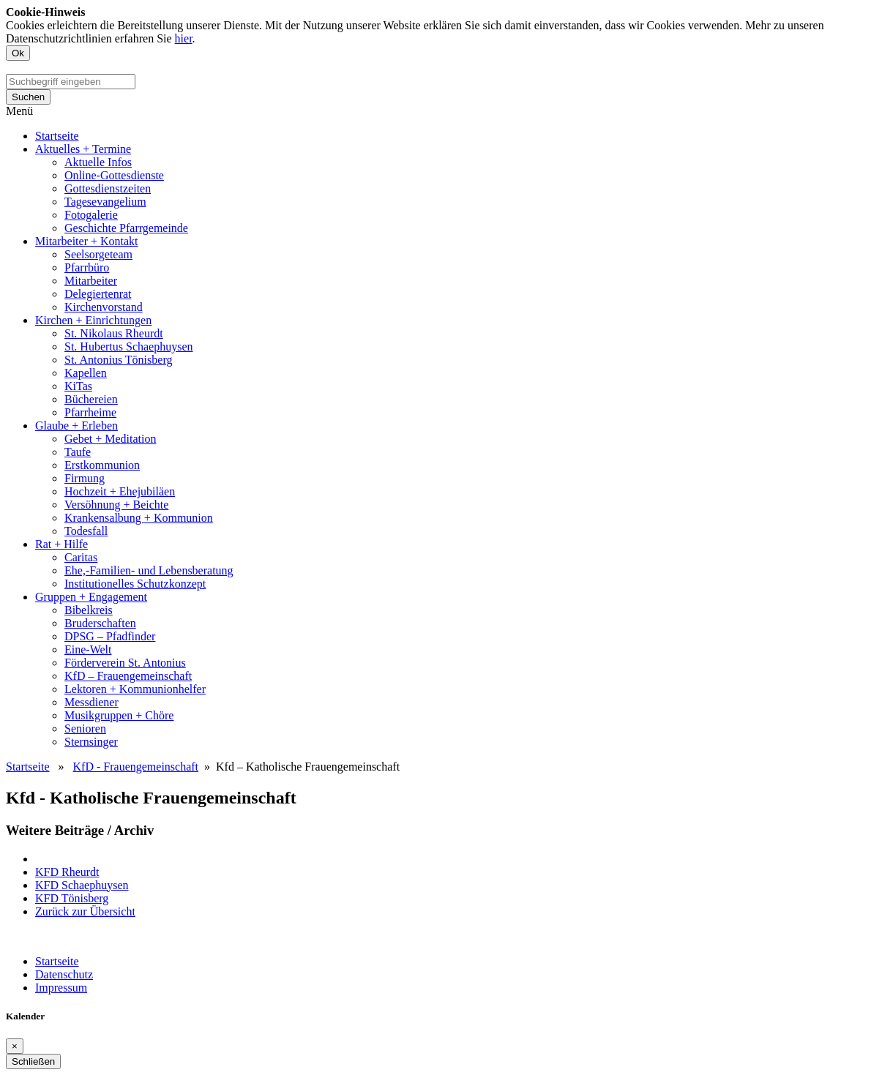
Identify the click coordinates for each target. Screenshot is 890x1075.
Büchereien (91, 399)
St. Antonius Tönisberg (118, 359)
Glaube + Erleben (76, 425)
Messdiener (91, 702)
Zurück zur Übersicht (85, 911)
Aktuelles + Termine (83, 149)
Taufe (77, 452)
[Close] (14, 1046)
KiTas (78, 386)
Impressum (61, 987)
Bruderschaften (100, 623)
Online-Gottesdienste (114, 175)
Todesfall (86, 531)
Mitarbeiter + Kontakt (86, 241)
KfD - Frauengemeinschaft (136, 766)
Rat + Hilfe (61, 544)
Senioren (85, 728)
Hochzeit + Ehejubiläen (119, 491)
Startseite (57, 136)
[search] (70, 81)
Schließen (33, 1061)
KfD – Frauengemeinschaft (128, 676)
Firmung (84, 478)
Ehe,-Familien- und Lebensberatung (148, 570)
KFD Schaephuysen (82, 885)
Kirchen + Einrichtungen (93, 320)
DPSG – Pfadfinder (109, 636)
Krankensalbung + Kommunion (138, 518)
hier (183, 38)
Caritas (80, 557)
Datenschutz (64, 974)
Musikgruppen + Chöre (118, 715)
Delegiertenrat (98, 294)
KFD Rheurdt (67, 872)
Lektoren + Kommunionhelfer (135, 689)
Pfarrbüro (86, 267)
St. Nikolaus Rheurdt (113, 333)
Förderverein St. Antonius (125, 662)
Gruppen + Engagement (91, 597)
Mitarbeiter (90, 280)
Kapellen (85, 373)
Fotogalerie (91, 215)
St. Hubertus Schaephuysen (128, 346)
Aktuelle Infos (98, 162)
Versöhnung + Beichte (116, 504)
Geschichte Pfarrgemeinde (126, 228)
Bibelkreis (88, 610)
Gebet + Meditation (110, 438)
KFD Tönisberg (71, 898)
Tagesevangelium (105, 201)
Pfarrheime (90, 412)
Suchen (28, 96)
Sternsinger (91, 741)
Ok (18, 53)
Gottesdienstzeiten (107, 188)
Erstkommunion (102, 465)
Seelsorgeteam (98, 254)
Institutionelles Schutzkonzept (135, 583)
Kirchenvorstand (103, 307)
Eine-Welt (87, 649)
